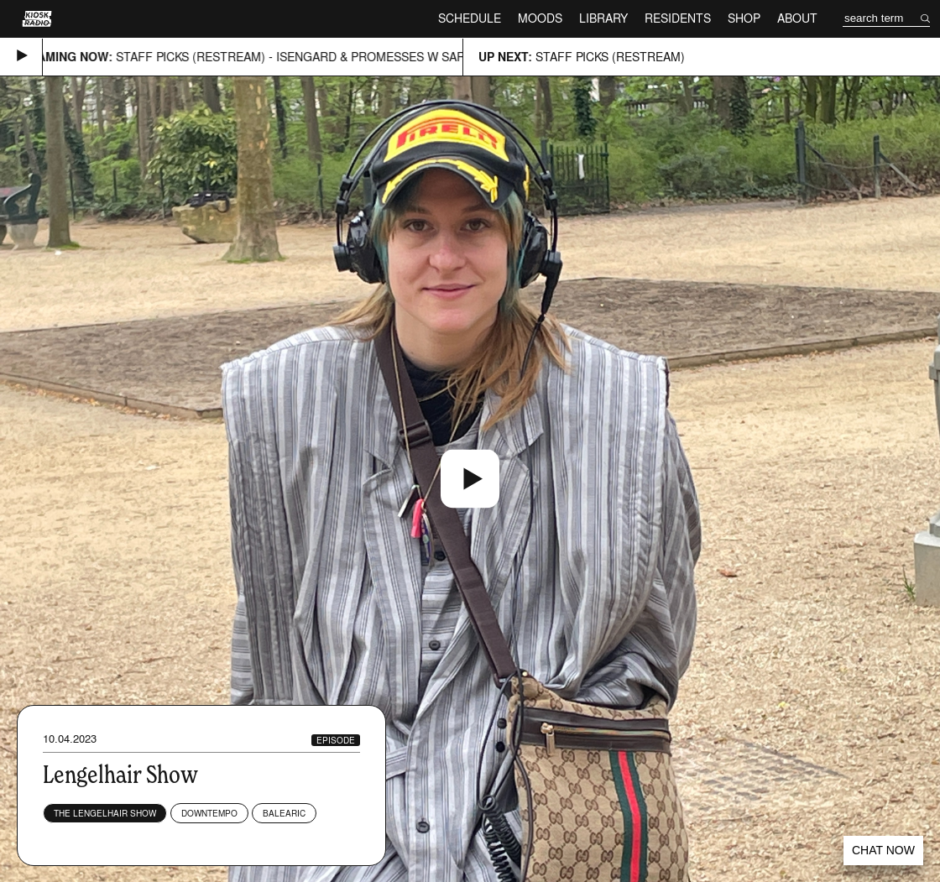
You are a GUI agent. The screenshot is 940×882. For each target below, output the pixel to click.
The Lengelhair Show (105, 813)
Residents (678, 18)
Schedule (469, 18)
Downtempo (209, 813)
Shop (744, 18)
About (797, 18)
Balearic (284, 813)
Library (603, 18)
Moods (540, 18)
